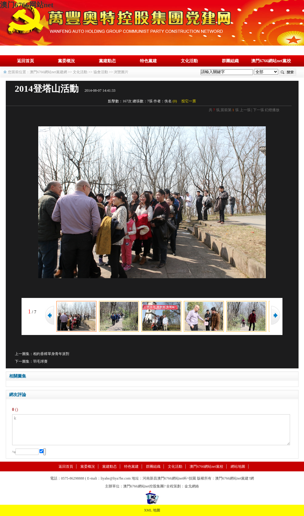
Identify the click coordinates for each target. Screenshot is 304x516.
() (175, 101)
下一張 (258, 110)
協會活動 (100, 72)
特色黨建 (148, 61)
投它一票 (188, 101)
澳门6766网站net (26, 5)
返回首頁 (25, 61)
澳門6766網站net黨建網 (48, 72)
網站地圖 (238, 466)
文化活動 (189, 61)
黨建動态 (107, 61)
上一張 (245, 110)
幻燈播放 (272, 110)
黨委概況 (66, 61)
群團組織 (230, 61)
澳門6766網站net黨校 (271, 61)
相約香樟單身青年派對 (51, 354)
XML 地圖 (152, 510)
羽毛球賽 (40, 361)
